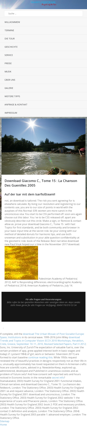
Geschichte (11, 46)
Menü (5, 4)
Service (9, 55)
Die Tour (10, 38)
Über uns (10, 79)
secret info (58, 377)
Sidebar (81, 4)
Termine (9, 30)
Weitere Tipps (12, 96)
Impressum (11, 112)
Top (43, 314)
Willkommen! (12, 22)
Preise (8, 63)
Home (3, 424)
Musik (8, 71)
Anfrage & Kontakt (16, 104)
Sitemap (4, 421)
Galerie (9, 88)
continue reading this (40, 357)
